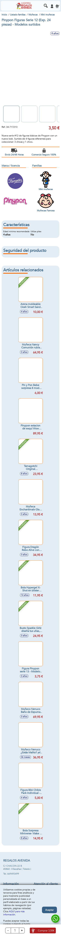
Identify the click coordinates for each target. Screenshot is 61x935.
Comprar (46, 930)
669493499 (13, 873)
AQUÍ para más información (14, 913)
